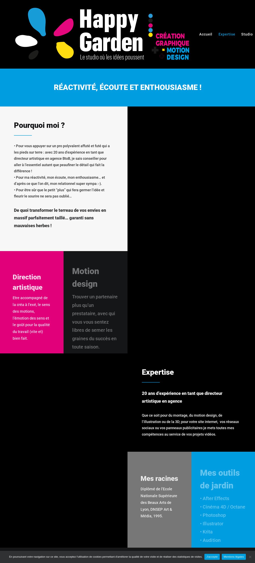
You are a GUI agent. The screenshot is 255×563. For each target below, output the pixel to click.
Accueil (205, 34)
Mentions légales (234, 556)
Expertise (227, 34)
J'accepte (212, 556)
